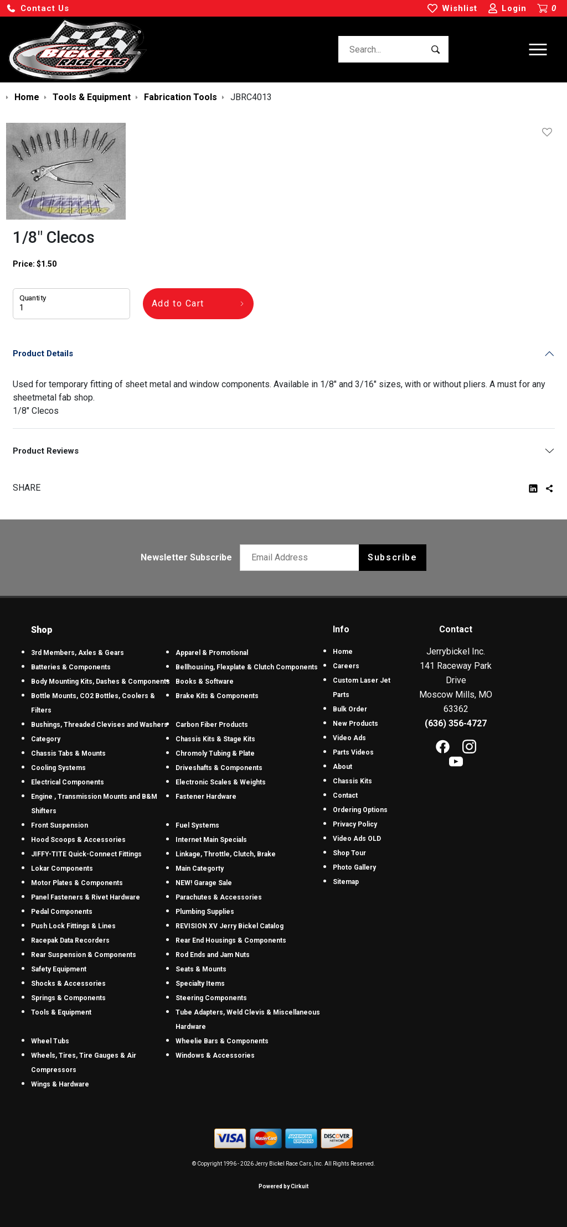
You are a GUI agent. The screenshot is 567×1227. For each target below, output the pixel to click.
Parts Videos (353, 752)
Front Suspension (59, 825)
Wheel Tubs (50, 1041)
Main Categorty (200, 868)
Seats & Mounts (201, 969)
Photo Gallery (354, 867)
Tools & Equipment (61, 1012)
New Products (355, 723)
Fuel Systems (197, 825)
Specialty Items (200, 983)
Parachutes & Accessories (219, 897)
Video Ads (349, 738)
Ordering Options (360, 810)
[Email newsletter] (302, 557)
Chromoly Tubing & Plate (215, 753)
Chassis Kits (352, 781)
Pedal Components (61, 912)
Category (45, 739)
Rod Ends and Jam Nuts (213, 955)
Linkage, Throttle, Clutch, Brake (226, 854)
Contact (345, 795)
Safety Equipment (58, 969)
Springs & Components (68, 998)
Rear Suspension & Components (83, 955)
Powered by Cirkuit (283, 1186)
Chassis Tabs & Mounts (68, 753)
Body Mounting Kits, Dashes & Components (100, 681)
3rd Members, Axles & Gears (77, 653)
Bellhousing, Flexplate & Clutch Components (247, 667)
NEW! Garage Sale (204, 883)
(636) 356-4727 (456, 723)
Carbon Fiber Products (212, 725)
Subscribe (392, 557)
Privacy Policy (355, 824)
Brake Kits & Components (217, 696)
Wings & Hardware (60, 1084)
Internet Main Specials (211, 840)
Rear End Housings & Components (231, 940)
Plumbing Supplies (205, 912)
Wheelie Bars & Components (222, 1041)
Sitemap (346, 882)
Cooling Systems (58, 768)
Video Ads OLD (357, 839)
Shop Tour (349, 853)
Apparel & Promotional (212, 653)
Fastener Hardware (206, 796)
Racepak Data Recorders (70, 940)
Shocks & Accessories (68, 983)
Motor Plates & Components (77, 883)
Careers (346, 666)
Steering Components (211, 998)
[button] (37, 8)
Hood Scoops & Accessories (78, 840)
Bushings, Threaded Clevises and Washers (99, 725)
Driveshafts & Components (219, 768)
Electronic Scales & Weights (221, 782)
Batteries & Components (71, 667)
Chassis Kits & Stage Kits (215, 739)
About (342, 767)
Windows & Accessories (215, 1055)
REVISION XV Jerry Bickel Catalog (230, 926)
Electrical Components (67, 782)
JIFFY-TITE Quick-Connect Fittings (86, 854)
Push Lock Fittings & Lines (73, 926)
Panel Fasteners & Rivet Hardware (85, 897)
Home (343, 652)
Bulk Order (350, 709)
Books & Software (205, 681)
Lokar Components (62, 868)
